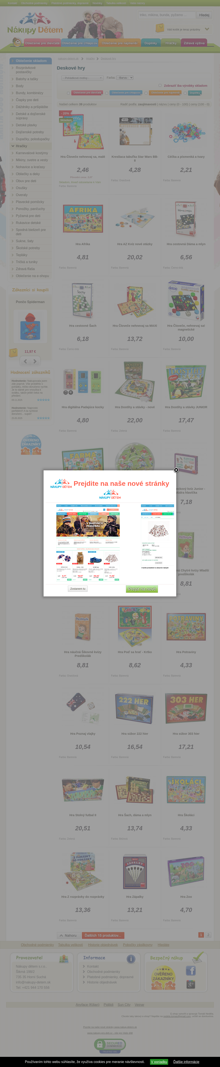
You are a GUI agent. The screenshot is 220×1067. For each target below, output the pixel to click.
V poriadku (159, 1062)
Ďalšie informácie (186, 1062)
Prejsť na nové (142, 589)
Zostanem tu (77, 588)
